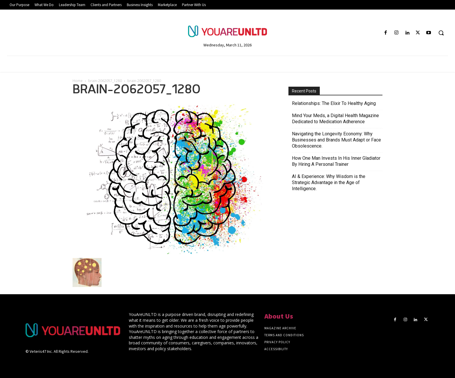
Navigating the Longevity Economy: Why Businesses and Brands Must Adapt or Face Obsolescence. (336, 140)
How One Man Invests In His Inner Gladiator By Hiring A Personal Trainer (336, 161)
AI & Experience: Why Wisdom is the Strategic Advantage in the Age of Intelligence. (328, 182)
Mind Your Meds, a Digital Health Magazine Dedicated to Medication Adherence (335, 118)
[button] (441, 33)
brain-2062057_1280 (105, 80)
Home (78, 80)
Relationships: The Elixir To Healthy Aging (334, 103)
